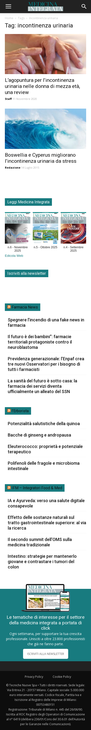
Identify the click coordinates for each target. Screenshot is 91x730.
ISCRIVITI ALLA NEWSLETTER (45, 654)
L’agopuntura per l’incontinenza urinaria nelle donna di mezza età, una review (42, 86)
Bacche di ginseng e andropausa (39, 435)
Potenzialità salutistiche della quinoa (44, 423)
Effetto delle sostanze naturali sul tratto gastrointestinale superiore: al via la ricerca (47, 523)
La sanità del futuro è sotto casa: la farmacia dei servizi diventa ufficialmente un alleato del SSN (42, 386)
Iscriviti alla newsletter (26, 273)
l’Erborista (20, 411)
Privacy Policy (34, 677)
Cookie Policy (62, 677)
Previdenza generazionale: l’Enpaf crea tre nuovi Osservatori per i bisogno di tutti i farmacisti (46, 364)
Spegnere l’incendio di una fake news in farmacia (46, 322)
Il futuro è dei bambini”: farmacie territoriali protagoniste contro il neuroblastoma (40, 342)
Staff (8, 99)
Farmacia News (25, 307)
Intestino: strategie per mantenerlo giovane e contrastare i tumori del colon (42, 561)
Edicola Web (14, 256)
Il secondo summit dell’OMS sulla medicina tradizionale (40, 542)
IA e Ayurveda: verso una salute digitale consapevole (46, 503)
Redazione (12, 167)
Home (9, 18)
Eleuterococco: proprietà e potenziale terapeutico (45, 449)
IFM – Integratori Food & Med (37, 488)
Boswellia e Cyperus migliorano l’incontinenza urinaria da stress (40, 158)
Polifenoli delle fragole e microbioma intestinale (44, 466)
